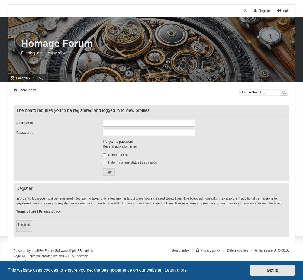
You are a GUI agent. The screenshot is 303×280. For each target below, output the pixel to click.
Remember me (116, 155)
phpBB (36, 251)
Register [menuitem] (262, 11)
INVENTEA (66, 256)
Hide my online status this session (130, 162)
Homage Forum (57, 43)
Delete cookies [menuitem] (237, 250)
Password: (24, 133)
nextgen (82, 256)
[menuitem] (20, 78)
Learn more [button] (176, 270)
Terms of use (26, 211)
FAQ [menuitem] (40, 78)
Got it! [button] (272, 270)
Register (24, 224)
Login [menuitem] (283, 11)
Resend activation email (120, 146)
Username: (24, 123)
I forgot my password (118, 142)
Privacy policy (50, 211)
